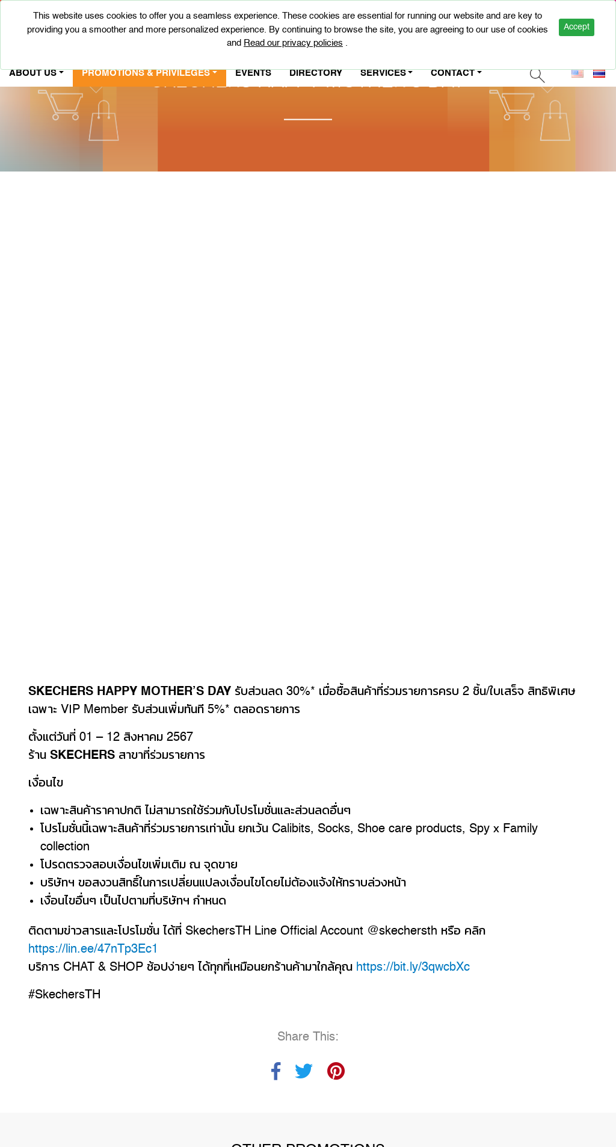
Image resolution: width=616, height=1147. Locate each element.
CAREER (55, 914)
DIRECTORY (315, 73)
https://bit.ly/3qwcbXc (413, 410)
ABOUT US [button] (33, 73)
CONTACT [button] (453, 73)
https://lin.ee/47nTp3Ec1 (93, 392)
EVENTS (253, 73)
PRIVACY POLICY (133, 914)
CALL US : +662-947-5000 (486, 931)
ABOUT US (60, 887)
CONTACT (125, 887)
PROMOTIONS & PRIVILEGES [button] (146, 73)
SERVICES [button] (383, 73)
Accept (577, 27)
